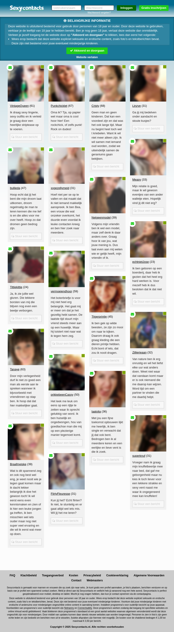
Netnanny (69, 608)
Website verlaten (87, 57)
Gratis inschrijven (153, 8)
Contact (76, 580)
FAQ (12, 575)
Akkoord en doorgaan (87, 50)
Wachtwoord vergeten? (99, 12)
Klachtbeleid (28, 575)
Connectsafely (85, 608)
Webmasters (95, 580)
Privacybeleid (92, 575)
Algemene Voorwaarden (149, 575)
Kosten (73, 575)
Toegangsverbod (53, 575)
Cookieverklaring (117, 575)
